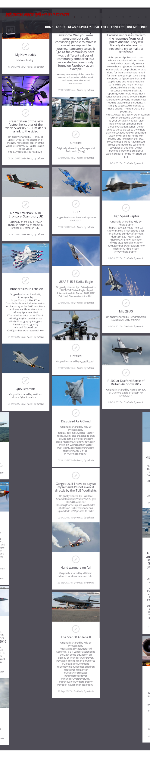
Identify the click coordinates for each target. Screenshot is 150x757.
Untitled (75, 144)
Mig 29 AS (124, 313)
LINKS (143, 27)
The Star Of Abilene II (75, 644)
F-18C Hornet (26, 458)
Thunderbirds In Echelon (25, 287)
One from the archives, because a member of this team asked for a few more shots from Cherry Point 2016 (26, 637)
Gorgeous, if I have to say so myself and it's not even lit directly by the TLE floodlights (75, 490)
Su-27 (75, 213)
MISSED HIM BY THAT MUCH (123, 458)
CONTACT (117, 27)
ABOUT (60, 27)
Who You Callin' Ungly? (123, 685)
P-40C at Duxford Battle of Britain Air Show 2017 (124, 384)
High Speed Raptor (124, 217)
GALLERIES (101, 27)
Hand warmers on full (75, 574)
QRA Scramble (26, 389)
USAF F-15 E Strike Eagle (75, 282)
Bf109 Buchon (26, 727)
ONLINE (132, 27)
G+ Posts (28, 66)
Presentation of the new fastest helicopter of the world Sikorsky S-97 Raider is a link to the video (25, 125)
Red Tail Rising (26, 527)
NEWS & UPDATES (80, 27)
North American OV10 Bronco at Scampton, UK (25, 213)
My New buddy (25, 55)
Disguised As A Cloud (75, 423)
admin (40, 66)
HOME (49, 27)
